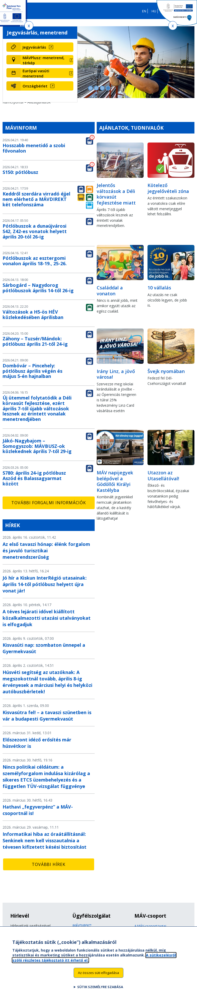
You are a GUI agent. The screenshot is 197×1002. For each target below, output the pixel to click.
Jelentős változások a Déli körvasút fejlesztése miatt (116, 194)
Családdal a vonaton (110, 291)
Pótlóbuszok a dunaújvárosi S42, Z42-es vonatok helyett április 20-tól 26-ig (35, 231)
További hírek (48, 864)
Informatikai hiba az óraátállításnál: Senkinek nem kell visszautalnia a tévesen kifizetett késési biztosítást (44, 840)
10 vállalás (159, 288)
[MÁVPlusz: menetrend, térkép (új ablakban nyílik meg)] (47, 60)
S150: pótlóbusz (20, 172)
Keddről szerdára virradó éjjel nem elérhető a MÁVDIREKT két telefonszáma (36, 199)
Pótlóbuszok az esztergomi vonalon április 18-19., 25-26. (35, 261)
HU (154, 11)
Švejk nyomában (166, 371)
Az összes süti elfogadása (98, 973)
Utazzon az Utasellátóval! (163, 475)
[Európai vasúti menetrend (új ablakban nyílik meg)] (47, 73)
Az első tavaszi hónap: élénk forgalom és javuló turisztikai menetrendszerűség (46, 550)
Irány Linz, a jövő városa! (116, 374)
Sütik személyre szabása (100, 987)
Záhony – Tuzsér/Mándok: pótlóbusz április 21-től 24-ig (35, 341)
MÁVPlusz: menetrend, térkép (43, 60)
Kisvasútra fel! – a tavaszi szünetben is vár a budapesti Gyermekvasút (47, 715)
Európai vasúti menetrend (36, 73)
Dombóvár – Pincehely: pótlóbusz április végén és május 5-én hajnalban (32, 370)
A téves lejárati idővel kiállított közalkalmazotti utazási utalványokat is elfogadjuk (47, 617)
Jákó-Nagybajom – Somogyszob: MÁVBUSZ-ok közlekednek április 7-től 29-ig (37, 446)
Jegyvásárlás (34, 47)
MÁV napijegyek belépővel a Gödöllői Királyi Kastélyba (115, 481)
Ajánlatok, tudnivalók (131, 127)
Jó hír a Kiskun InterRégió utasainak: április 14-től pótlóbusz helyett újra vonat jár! (45, 584)
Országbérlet (35, 85)
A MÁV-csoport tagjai (150, 926)
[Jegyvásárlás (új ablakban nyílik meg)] (47, 47)
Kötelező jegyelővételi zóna (168, 188)
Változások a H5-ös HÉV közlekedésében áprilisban (33, 314)
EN (144, 11)
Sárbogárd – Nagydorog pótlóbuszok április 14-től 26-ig (38, 288)
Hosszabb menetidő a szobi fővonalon (34, 148)
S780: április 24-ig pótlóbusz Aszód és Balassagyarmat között (34, 478)
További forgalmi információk (48, 503)
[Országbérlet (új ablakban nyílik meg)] (47, 86)
